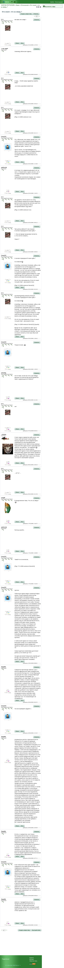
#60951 (39, 858)
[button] (26, 14)
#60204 (39, 251)
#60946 (39, 733)
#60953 (39, 925)
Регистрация (59, 2)
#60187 (39, 45)
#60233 (39, 400)
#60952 (39, 895)
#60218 (39, 369)
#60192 (39, 103)
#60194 (39, 163)
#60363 (39, 583)
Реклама (31, 959)
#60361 (39, 523)
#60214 (39, 289)
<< (35, 16)
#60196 (39, 193)
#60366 (39, 663)
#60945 (39, 702)
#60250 (39, 494)
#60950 (39, 827)
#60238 (39, 430)
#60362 (39, 553)
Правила (31, 957)
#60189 (39, 74)
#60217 (39, 338)
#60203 (39, 222)
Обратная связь (33, 961)
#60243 (39, 464)
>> (39, 16)
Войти (52, 2)
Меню (7, 2)
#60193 (39, 133)
